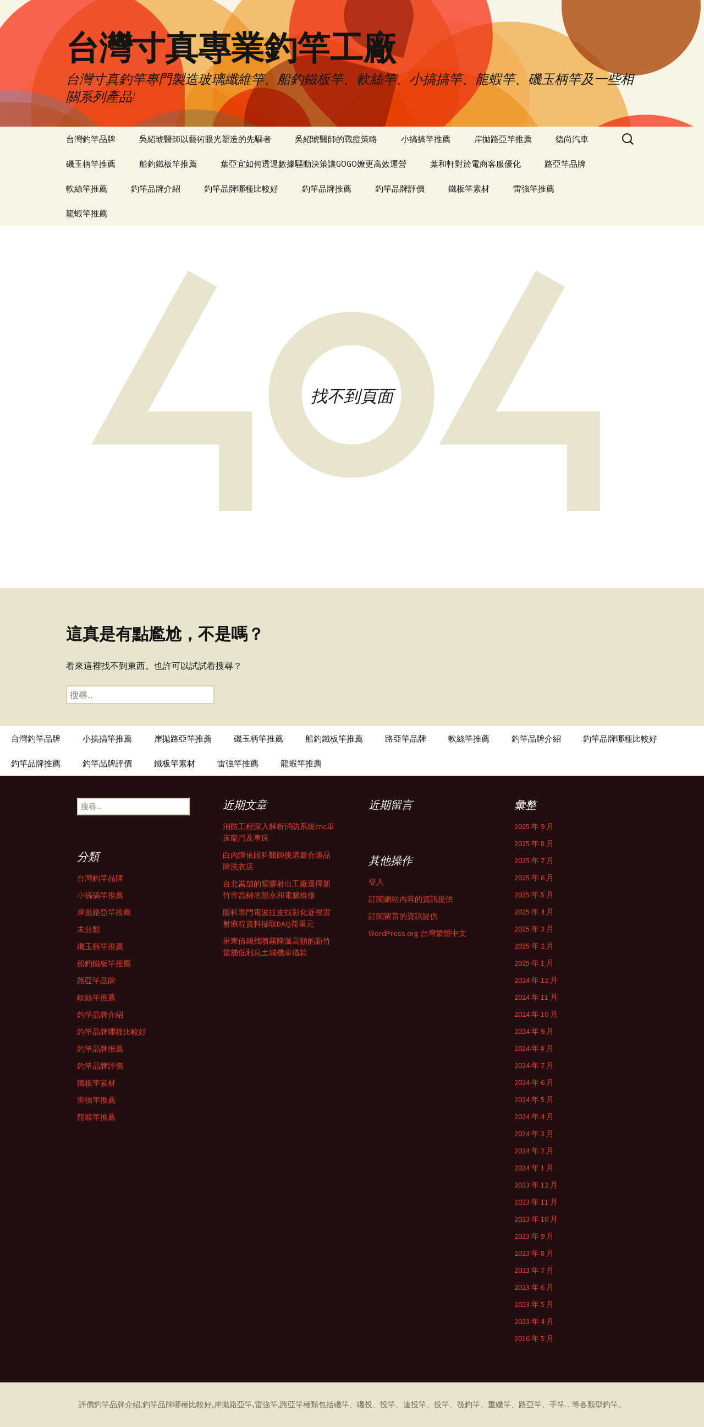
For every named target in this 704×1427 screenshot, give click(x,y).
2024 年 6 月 (534, 1082)
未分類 (88, 929)
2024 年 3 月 (534, 1134)
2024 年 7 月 (534, 1065)
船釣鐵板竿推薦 (168, 164)
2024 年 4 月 (534, 1116)
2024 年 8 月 (534, 1048)
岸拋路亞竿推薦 (503, 139)
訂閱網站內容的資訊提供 (411, 899)
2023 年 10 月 (536, 1219)
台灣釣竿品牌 (91, 139)
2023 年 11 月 (536, 1202)
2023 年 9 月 (534, 1236)
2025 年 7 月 (534, 860)
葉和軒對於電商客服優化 (475, 164)
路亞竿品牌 (565, 164)
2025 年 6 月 (534, 878)
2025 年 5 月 (534, 895)
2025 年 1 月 (534, 963)
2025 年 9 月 (534, 826)
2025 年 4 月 (534, 912)
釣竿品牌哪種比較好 (241, 188)
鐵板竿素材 (469, 188)
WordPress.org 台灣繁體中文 (417, 933)
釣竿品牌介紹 (155, 188)
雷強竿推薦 (533, 188)
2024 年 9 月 (534, 1031)
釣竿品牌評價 (400, 188)
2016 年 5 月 (534, 1338)
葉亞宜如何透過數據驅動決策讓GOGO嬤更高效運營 (313, 164)
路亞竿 (291, 1404)
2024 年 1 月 (534, 1168)
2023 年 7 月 (534, 1270)
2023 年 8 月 (534, 1253)
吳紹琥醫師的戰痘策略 (336, 139)
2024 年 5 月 (534, 1099)
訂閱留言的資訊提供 (403, 916)
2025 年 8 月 (534, 843)
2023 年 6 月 (534, 1287)
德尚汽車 (572, 139)
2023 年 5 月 (534, 1304)
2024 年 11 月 (536, 997)
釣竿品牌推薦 (326, 188)
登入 (376, 882)
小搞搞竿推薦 (425, 139)
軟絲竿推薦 (86, 188)
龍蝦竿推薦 (86, 213)
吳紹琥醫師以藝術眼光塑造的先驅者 (205, 139)
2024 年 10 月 (536, 1014)
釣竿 (610, 1404)
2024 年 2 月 (534, 1151)
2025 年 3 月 (534, 929)
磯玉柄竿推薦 (91, 164)
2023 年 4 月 (534, 1321)
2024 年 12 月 (536, 980)
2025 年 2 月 (534, 946)
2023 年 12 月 (536, 1185)
